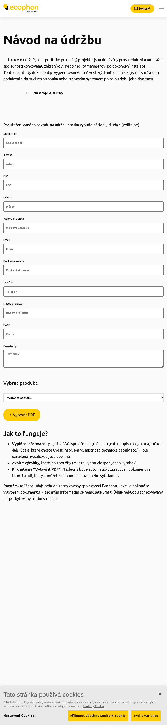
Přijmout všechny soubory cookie (98, 717)
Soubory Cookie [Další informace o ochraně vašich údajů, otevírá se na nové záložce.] (93, 707)
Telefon (8, 282)
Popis (6, 324)
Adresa (7, 154)
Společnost (10, 133)
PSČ (5, 176)
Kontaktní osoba (13, 261)
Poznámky (9, 346)
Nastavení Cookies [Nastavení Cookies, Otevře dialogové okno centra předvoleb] (18, 717)
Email (6, 239)
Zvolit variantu (146, 717)
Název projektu (12, 303)
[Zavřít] (160, 695)
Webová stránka (13, 218)
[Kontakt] (142, 8)
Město (7, 197)
